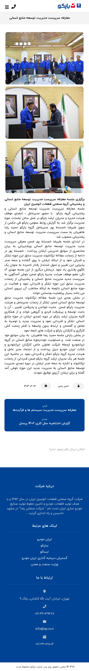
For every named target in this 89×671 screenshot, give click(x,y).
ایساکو (44, 552)
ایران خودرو (44, 539)
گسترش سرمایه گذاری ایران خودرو (44, 558)
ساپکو (44, 545)
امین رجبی (63, 386)
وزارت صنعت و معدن (44, 564)
